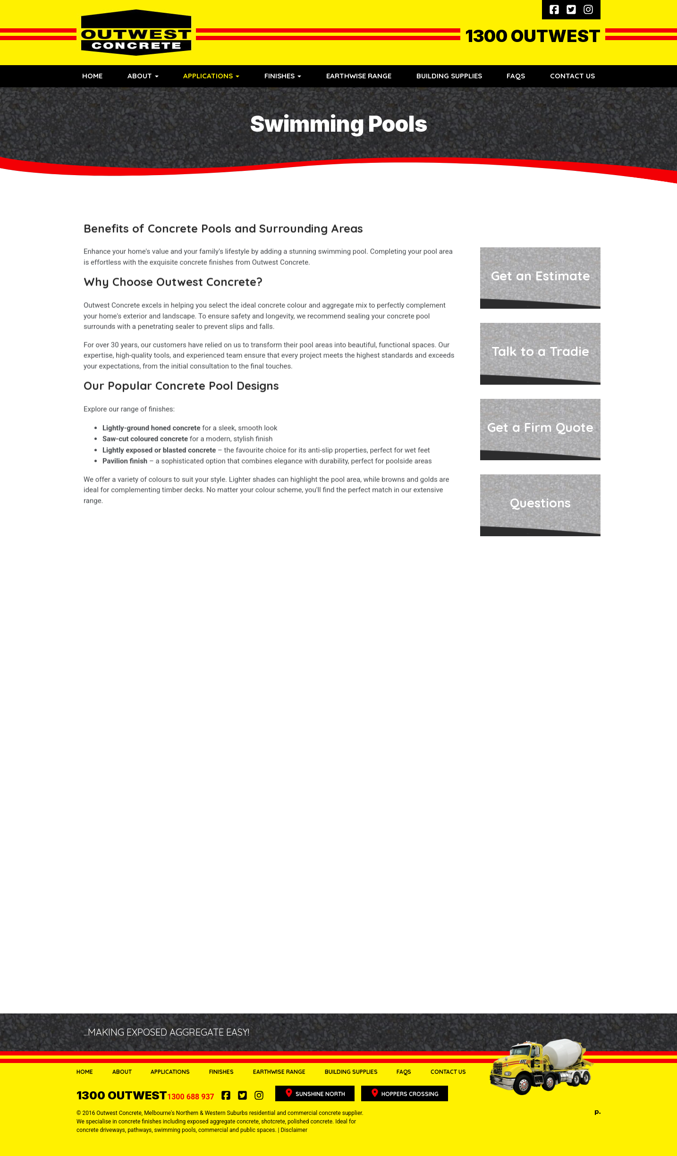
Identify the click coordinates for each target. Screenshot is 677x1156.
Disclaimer (293, 1130)
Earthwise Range (358, 75)
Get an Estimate (540, 276)
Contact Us (572, 75)
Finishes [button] (282, 75)
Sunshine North (315, 1092)
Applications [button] (211, 75)
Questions (540, 503)
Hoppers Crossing (405, 1092)
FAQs (516, 75)
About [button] (143, 75)
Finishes (221, 1071)
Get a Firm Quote (540, 427)
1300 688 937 (146, 1096)
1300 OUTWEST (533, 35)
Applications (170, 1071)
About (122, 1071)
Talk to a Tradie (540, 351)
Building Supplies (449, 75)
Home (92, 75)
